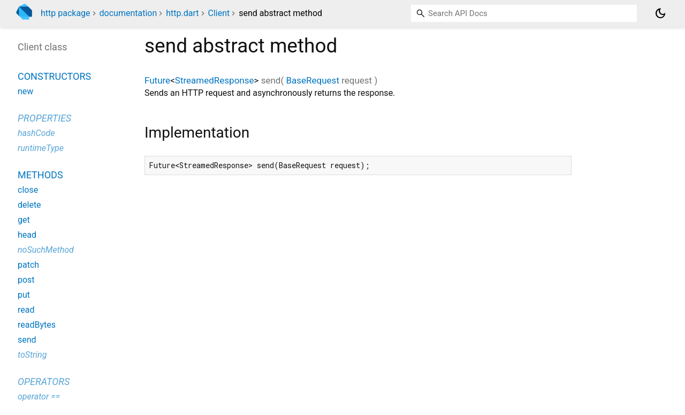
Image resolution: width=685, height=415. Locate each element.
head (27, 235)
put (24, 295)
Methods (40, 174)
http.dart (182, 13)
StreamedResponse (214, 80)
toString (32, 355)
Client (219, 13)
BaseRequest (312, 80)
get (24, 220)
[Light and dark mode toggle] (660, 13)
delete (29, 205)
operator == (39, 396)
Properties (44, 118)
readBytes (37, 325)
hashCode (36, 133)
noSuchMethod (46, 250)
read (26, 310)
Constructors (54, 76)
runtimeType (41, 148)
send (27, 340)
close (28, 190)
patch (28, 265)
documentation (128, 13)
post (26, 280)
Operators (44, 381)
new (25, 91)
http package (65, 13)
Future (157, 80)
